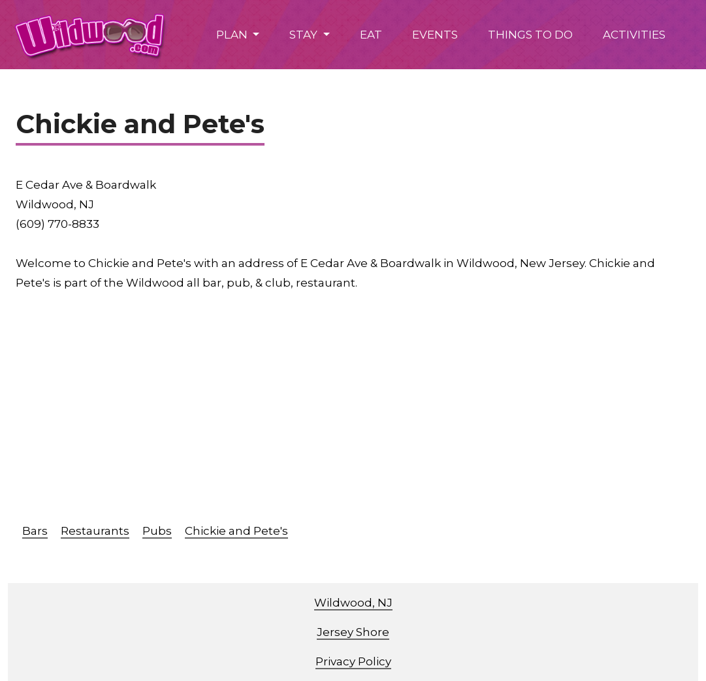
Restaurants (95, 530)
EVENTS (435, 34)
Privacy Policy (353, 661)
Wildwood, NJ (353, 602)
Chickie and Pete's (236, 530)
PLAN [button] (233, 34)
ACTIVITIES (634, 34)
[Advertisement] (361, 413)
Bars (35, 530)
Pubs (157, 530)
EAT (371, 34)
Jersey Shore (353, 632)
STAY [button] (304, 34)
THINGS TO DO (530, 34)
